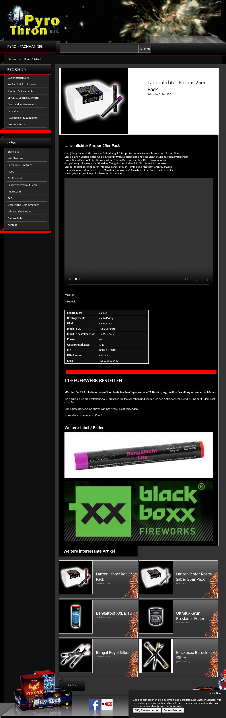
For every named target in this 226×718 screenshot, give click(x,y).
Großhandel (14, 178)
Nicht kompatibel (138, 234)
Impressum (14, 191)
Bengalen (13, 111)
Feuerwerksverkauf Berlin (22, 184)
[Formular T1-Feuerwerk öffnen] (83, 415)
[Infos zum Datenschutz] (171, 706)
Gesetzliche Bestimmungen (23, 204)
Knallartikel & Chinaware (22, 84)
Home (27, 59)
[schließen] (215, 693)
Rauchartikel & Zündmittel (23, 117)
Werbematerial (16, 124)
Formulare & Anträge (20, 165)
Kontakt (12, 224)
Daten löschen (173, 710)
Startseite (13, 151)
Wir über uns (15, 158)
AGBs (11, 171)
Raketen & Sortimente (20, 91)
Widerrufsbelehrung (19, 211)
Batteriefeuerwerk (18, 77)
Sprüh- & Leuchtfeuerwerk (23, 97)
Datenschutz (15, 218)
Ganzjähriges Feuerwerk (22, 104)
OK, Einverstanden (147, 710)
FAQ (10, 198)
